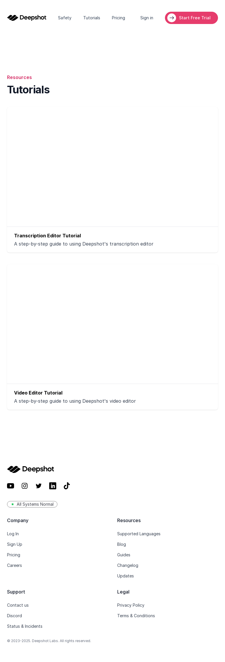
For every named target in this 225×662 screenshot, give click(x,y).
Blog (121, 544)
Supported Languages (139, 533)
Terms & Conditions (136, 615)
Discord (14, 615)
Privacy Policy (130, 605)
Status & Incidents (24, 626)
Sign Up (14, 544)
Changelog (127, 565)
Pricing (118, 17)
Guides (123, 554)
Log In (13, 533)
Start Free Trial (195, 17)
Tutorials (91, 17)
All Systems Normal (32, 504)
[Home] (26, 18)
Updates (125, 575)
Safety (64, 17)
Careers (14, 565)
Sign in (146, 17)
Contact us (18, 605)
